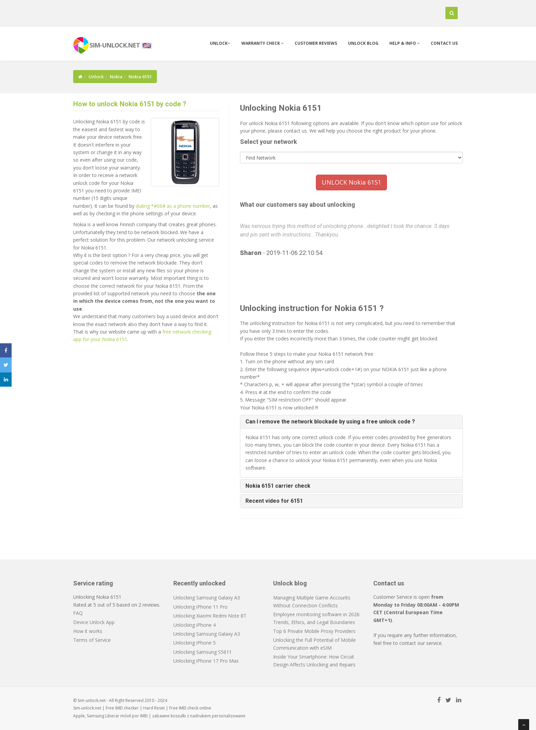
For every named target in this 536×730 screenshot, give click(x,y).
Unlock (220, 43)
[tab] (351, 421)
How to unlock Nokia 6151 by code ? (129, 104)
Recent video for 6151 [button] (274, 501)
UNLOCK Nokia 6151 (351, 182)
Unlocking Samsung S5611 (202, 652)
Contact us (444, 43)
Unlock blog (363, 43)
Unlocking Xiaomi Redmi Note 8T (209, 615)
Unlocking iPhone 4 (194, 625)
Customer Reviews (316, 43)
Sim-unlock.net (87, 708)
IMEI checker (127, 708)
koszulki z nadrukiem (191, 716)
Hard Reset (154, 708)
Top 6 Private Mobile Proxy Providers (314, 631)
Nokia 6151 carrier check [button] (277, 486)
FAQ (78, 613)
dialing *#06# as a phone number (173, 206)
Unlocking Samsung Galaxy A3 (206, 597)
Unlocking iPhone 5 (194, 642)
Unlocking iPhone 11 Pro (200, 607)
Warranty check (262, 43)
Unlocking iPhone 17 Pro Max (206, 661)
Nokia (116, 76)
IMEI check (188, 708)
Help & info (404, 43)
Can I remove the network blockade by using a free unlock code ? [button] (330, 421)
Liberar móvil (118, 716)
